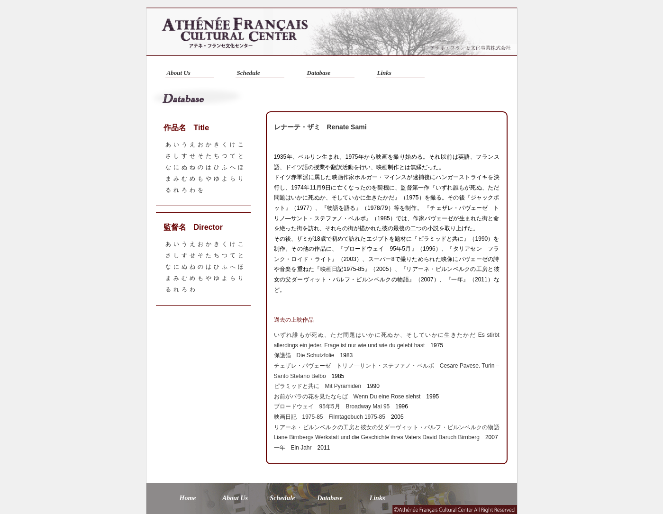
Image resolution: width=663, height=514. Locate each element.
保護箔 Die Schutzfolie (304, 355)
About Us (179, 72)
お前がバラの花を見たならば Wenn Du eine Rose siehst (347, 396)
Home (188, 498)
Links (384, 72)
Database (319, 72)
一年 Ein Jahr (293, 447)
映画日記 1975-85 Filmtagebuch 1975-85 (329, 417)
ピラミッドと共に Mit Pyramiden (318, 386)
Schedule (248, 72)
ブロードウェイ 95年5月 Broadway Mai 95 (332, 406)
